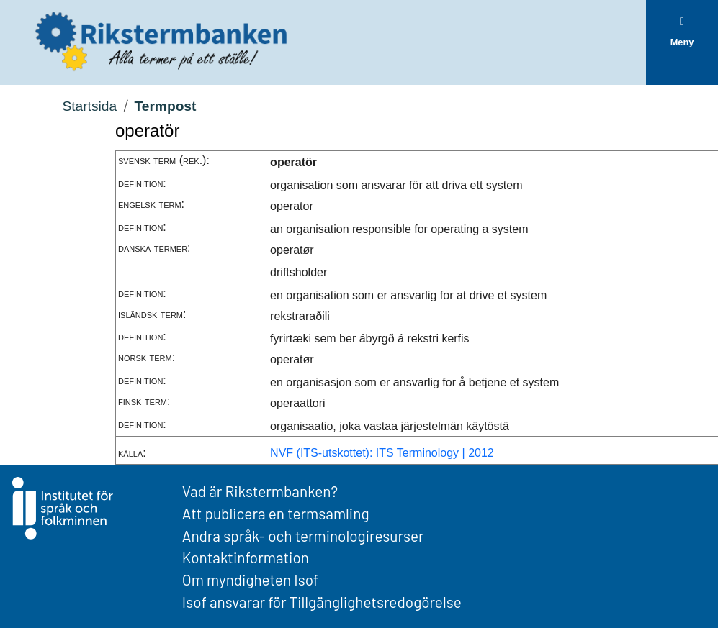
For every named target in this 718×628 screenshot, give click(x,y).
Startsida (89, 106)
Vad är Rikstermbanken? (260, 491)
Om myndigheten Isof (250, 579)
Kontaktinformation (245, 557)
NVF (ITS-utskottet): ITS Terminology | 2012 (382, 453)
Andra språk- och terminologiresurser (303, 536)
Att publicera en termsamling (275, 513)
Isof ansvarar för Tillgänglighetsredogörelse (322, 602)
